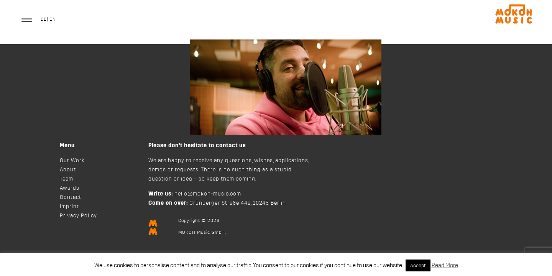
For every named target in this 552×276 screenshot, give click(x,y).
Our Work (72, 160)
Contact (70, 197)
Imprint (69, 206)
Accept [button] (418, 265)
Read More (445, 265)
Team (66, 179)
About (68, 169)
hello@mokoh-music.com (207, 194)
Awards (69, 188)
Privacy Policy (78, 216)
